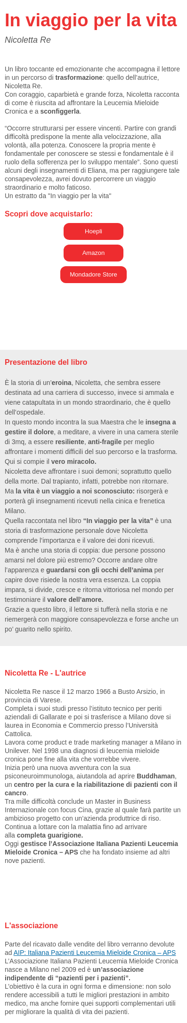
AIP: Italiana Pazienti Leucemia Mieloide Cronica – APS (95, 952)
